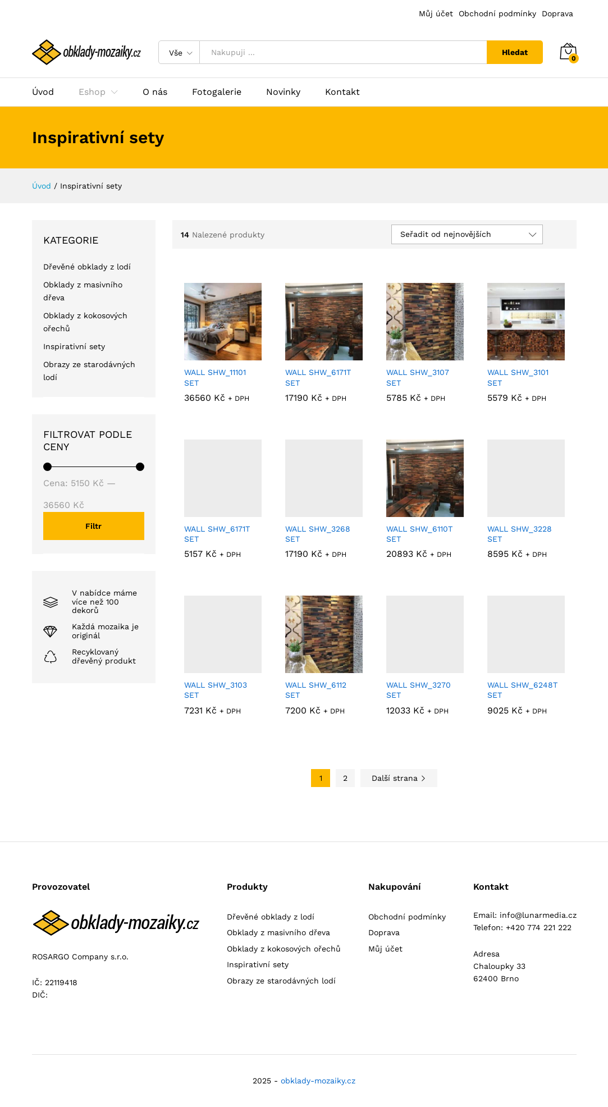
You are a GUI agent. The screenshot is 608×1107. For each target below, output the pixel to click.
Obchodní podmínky (497, 13)
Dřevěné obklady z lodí (87, 266)
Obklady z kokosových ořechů (284, 948)
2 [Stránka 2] (345, 778)
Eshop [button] (92, 92)
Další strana (399, 778)
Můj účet (436, 13)
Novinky (283, 92)
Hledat (515, 52)
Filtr (93, 526)
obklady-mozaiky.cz (318, 1080)
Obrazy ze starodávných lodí (281, 980)
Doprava (557, 13)
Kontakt (342, 92)
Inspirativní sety (74, 346)
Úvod (43, 92)
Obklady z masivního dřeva (278, 932)
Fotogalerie (216, 92)
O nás (155, 92)
